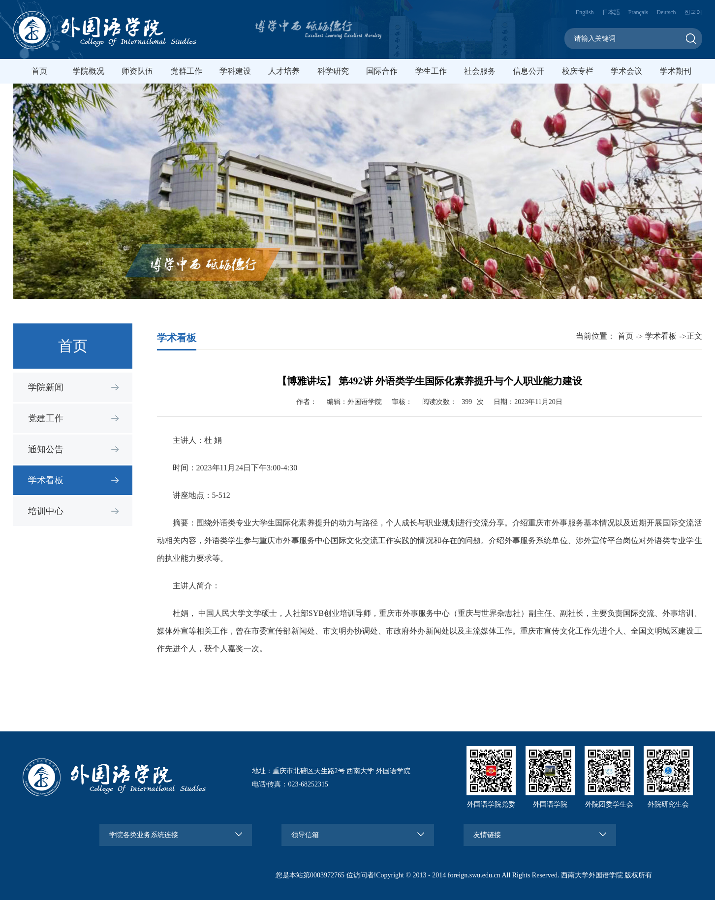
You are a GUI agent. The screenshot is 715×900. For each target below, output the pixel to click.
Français (638, 12)
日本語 (611, 12)
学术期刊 (675, 71)
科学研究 (333, 71)
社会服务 (480, 71)
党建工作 (45, 418)
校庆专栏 (577, 71)
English (585, 12)
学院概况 (88, 71)
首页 (39, 71)
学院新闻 (45, 387)
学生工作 (431, 71)
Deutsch (666, 12)
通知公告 (45, 449)
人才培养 (284, 71)
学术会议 (626, 71)
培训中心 (45, 511)
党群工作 (186, 71)
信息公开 (528, 71)
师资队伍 (137, 71)
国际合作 (382, 71)
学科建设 (235, 71)
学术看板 (45, 480)
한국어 (693, 12)
